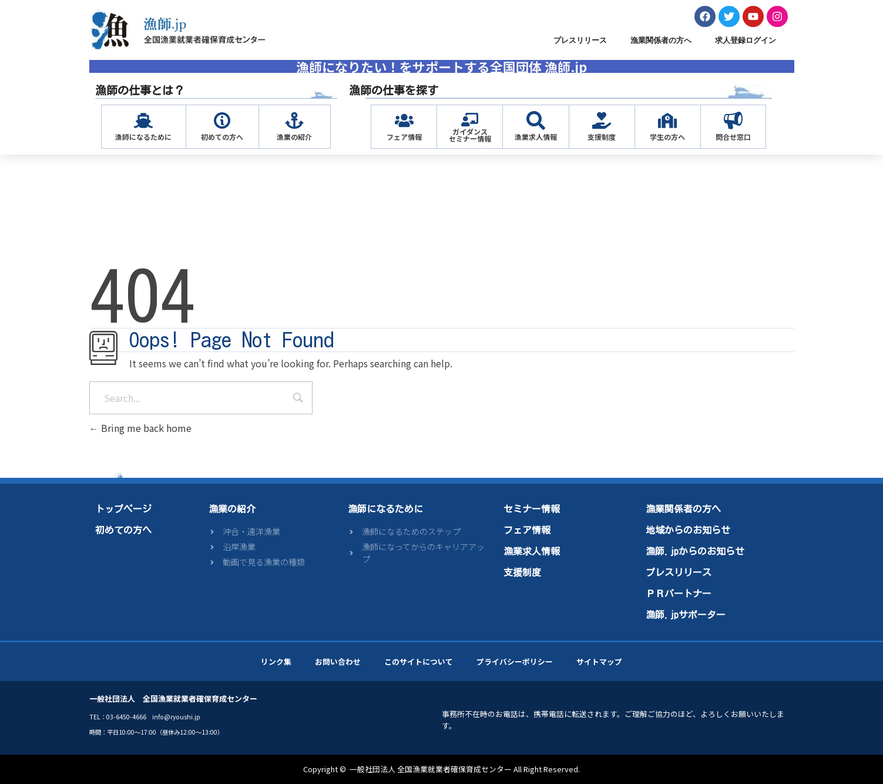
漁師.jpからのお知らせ (695, 551)
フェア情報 (404, 137)
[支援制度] (601, 120)
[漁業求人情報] (535, 120)
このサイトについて (418, 661)
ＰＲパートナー (678, 593)
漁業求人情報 (536, 137)
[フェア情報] (404, 120)
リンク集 (276, 661)
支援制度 (601, 137)
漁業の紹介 (294, 137)
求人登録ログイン (745, 40)
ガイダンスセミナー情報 (470, 134)
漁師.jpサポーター (686, 614)
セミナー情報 (531, 509)
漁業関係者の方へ (660, 40)
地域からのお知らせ (688, 530)
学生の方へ (667, 137)
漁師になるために (143, 137)
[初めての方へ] (222, 120)
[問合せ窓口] (733, 120)
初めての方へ (222, 137)
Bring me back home (140, 428)
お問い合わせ (338, 661)
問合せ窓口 (733, 137)
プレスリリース (580, 40)
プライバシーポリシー (514, 661)
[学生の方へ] (667, 120)
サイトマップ (599, 661)
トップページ (123, 509)
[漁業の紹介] (294, 120)
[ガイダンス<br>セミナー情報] (469, 119)
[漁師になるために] (143, 120)
